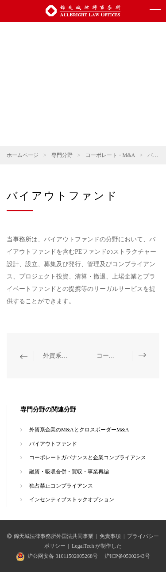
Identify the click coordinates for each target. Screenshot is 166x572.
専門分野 (62, 155)
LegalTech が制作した (97, 546)
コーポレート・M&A (110, 155)
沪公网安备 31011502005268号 (62, 556)
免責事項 (110, 536)
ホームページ (23, 155)
